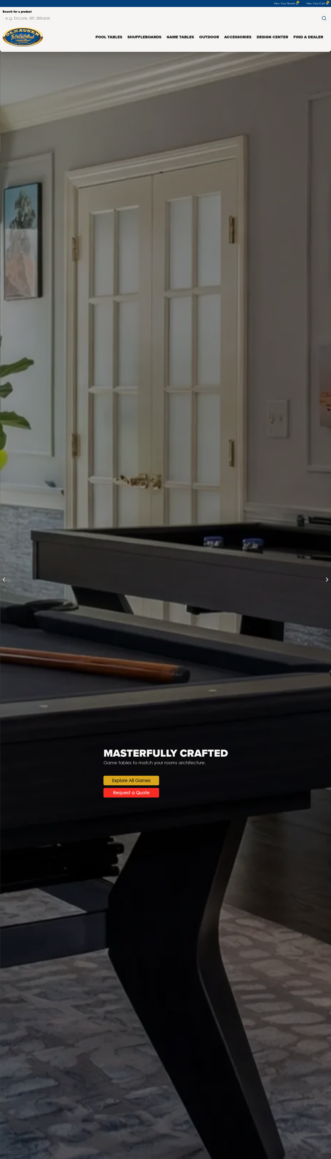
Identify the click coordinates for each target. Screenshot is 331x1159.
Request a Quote (70, 792)
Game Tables (180, 37)
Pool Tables (108, 37)
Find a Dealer (308, 37)
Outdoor (209, 37)
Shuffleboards (144, 37)
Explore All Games (70, 780)
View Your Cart (317, 3)
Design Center (272, 37)
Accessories (237, 37)
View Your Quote (286, 3)
